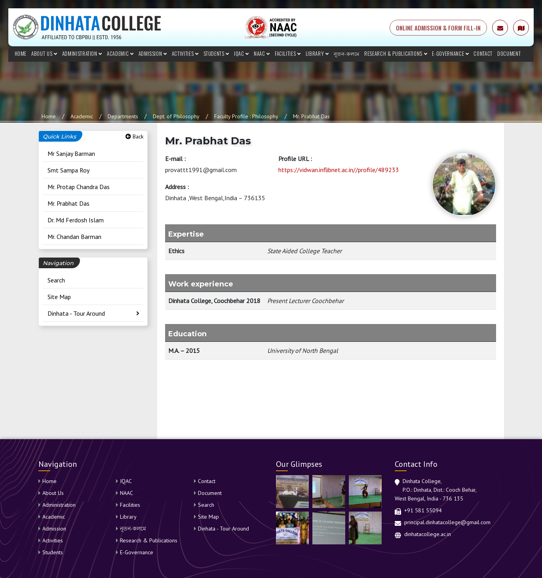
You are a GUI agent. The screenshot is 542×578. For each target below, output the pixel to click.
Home (21, 53)
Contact (483, 53)
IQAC (241, 53)
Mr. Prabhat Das (311, 116)
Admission (153, 53)
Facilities (288, 53)
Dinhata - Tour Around (76, 313)
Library (317, 53)
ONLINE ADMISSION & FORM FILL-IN (438, 27)
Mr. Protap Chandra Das (79, 187)
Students (216, 53)
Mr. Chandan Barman (74, 237)
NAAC (262, 53)
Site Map (59, 297)
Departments (123, 116)
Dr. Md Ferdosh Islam (76, 220)
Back (134, 136)
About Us (44, 53)
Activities (185, 53)
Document (509, 53)
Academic (120, 53)
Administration (82, 53)
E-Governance (450, 53)
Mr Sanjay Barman (71, 153)
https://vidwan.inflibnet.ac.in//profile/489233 (338, 170)
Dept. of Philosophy (176, 116)
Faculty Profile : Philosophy (246, 116)
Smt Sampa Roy (68, 170)
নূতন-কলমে (347, 53)
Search (56, 280)
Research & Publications (395, 53)
